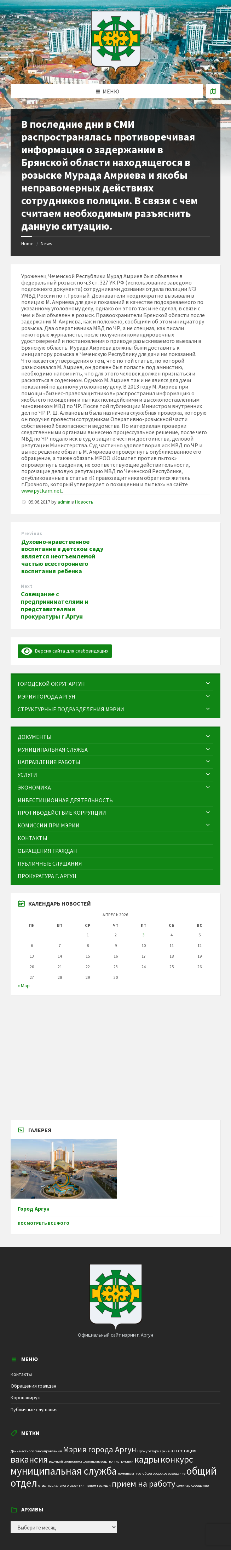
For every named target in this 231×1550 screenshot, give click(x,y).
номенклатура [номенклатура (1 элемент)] (130, 1473)
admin (64, 502)
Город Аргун (34, 1208)
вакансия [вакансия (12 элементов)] (29, 1459)
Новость (84, 502)
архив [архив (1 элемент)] (164, 1451)
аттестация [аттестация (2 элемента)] (183, 1450)
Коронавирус (25, 1397)
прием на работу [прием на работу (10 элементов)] (143, 1483)
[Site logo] (115, 70)
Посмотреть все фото (43, 1223)
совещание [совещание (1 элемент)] (200, 1485)
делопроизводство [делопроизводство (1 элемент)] (97, 1461)
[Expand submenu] (208, 683)
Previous (31, 533)
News (46, 243)
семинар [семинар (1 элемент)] (183, 1485)
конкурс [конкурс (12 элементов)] (177, 1459)
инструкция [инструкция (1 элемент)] (123, 1461)
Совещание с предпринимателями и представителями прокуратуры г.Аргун (54, 605)
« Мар (24, 985)
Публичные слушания (34, 1409)
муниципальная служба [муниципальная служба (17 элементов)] (64, 1471)
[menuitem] (115, 684)
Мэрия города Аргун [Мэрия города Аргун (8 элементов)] (99, 1449)
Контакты (21, 1374)
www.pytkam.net (41, 490)
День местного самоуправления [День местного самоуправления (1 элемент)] (36, 1451)
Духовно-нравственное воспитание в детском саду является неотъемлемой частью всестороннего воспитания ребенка (62, 556)
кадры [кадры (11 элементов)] (147, 1459)
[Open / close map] (213, 91)
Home (27, 243)
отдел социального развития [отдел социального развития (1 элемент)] (61, 1485)
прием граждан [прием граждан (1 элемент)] (98, 1485)
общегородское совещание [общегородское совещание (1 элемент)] (164, 1473)
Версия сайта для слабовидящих (64, 651)
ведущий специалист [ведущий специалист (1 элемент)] (65, 1461)
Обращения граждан (33, 1386)
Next (26, 586)
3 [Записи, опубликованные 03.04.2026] (144, 934)
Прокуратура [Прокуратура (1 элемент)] (148, 1451)
